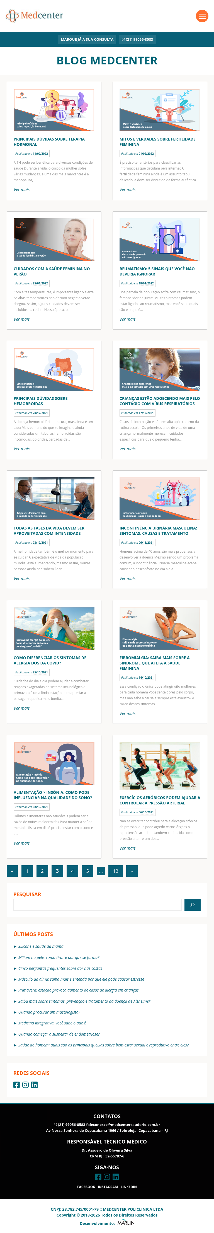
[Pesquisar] (192, 905)
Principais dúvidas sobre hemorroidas (40, 401)
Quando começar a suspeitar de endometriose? (59, 1034)
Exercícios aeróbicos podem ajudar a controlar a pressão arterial (160, 800)
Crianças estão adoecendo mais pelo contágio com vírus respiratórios (160, 401)
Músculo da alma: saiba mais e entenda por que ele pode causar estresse (81, 979)
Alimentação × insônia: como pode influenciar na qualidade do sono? (53, 795)
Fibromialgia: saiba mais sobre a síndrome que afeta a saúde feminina (155, 663)
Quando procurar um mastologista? (49, 1012)
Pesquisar (27, 894)
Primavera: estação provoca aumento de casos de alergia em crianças (78, 990)
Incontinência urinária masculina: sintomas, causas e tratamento (158, 530)
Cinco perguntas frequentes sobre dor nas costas (60, 968)
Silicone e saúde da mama (41, 946)
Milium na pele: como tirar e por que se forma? (58, 957)
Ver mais (22, 189)
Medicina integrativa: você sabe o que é (52, 1023)
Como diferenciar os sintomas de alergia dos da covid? (50, 660)
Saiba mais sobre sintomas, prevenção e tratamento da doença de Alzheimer (84, 1001)
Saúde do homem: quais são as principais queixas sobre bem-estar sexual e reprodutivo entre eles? (103, 1045)
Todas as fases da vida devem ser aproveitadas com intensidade (49, 530)
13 (115, 871)
